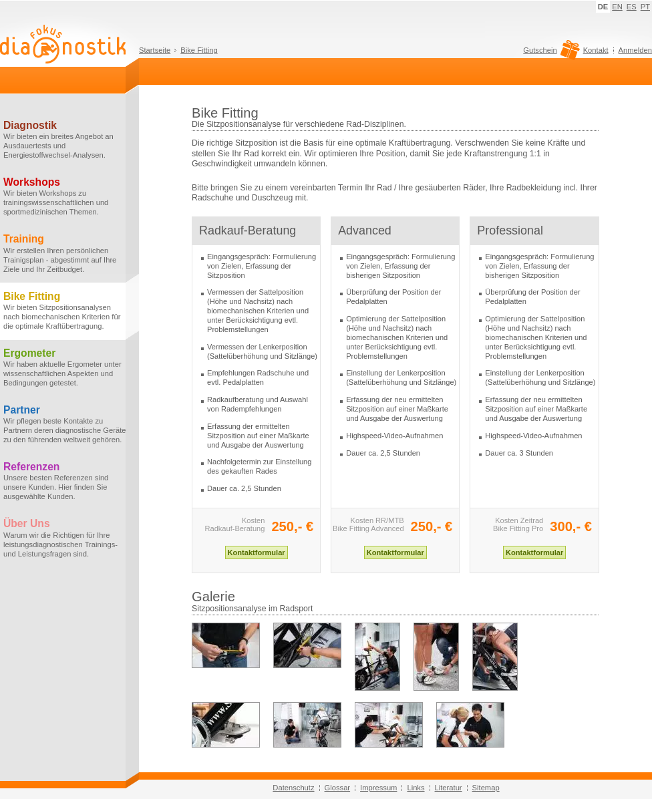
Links (415, 788)
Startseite (154, 50)
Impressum (378, 788)
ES (632, 7)
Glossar (338, 788)
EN (617, 7)
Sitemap (486, 788)
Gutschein (549, 53)
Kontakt (596, 50)
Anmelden (635, 50)
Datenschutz (293, 788)
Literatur (448, 788)
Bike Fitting (198, 50)
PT (645, 7)
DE (603, 7)
